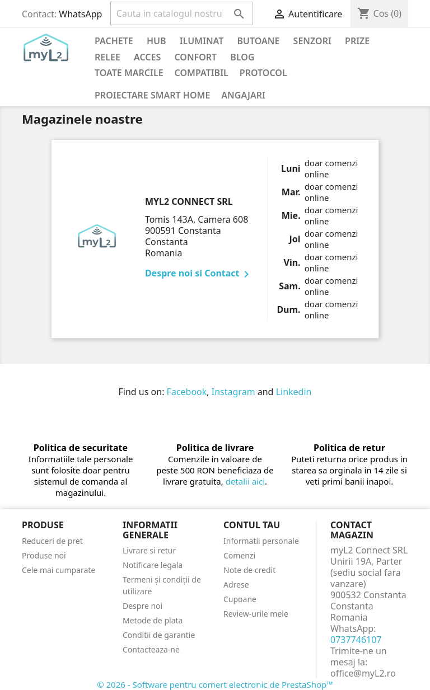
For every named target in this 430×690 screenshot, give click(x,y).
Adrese (236, 584)
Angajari (243, 95)
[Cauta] (181, 13)
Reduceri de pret (52, 541)
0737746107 (356, 639)
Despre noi (142, 605)
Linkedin (294, 392)
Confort (195, 57)
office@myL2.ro (363, 673)
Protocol (263, 73)
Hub (156, 41)
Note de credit (249, 570)
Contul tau (251, 525)
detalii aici (245, 481)
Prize (357, 41)
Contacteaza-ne (151, 649)
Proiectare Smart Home (152, 95)
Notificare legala (153, 565)
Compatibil (201, 73)
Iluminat (202, 41)
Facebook (187, 392)
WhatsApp (80, 14)
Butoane (258, 41)
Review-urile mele (255, 613)
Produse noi (44, 555)
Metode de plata (153, 620)
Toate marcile (129, 73)
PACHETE (114, 41)
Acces (147, 57)
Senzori (312, 41)
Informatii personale (261, 541)
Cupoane (239, 599)
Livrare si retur (149, 550)
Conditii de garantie (159, 635)
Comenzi (239, 555)
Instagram (233, 392)
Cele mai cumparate (58, 570)
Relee (107, 57)
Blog (242, 57)
